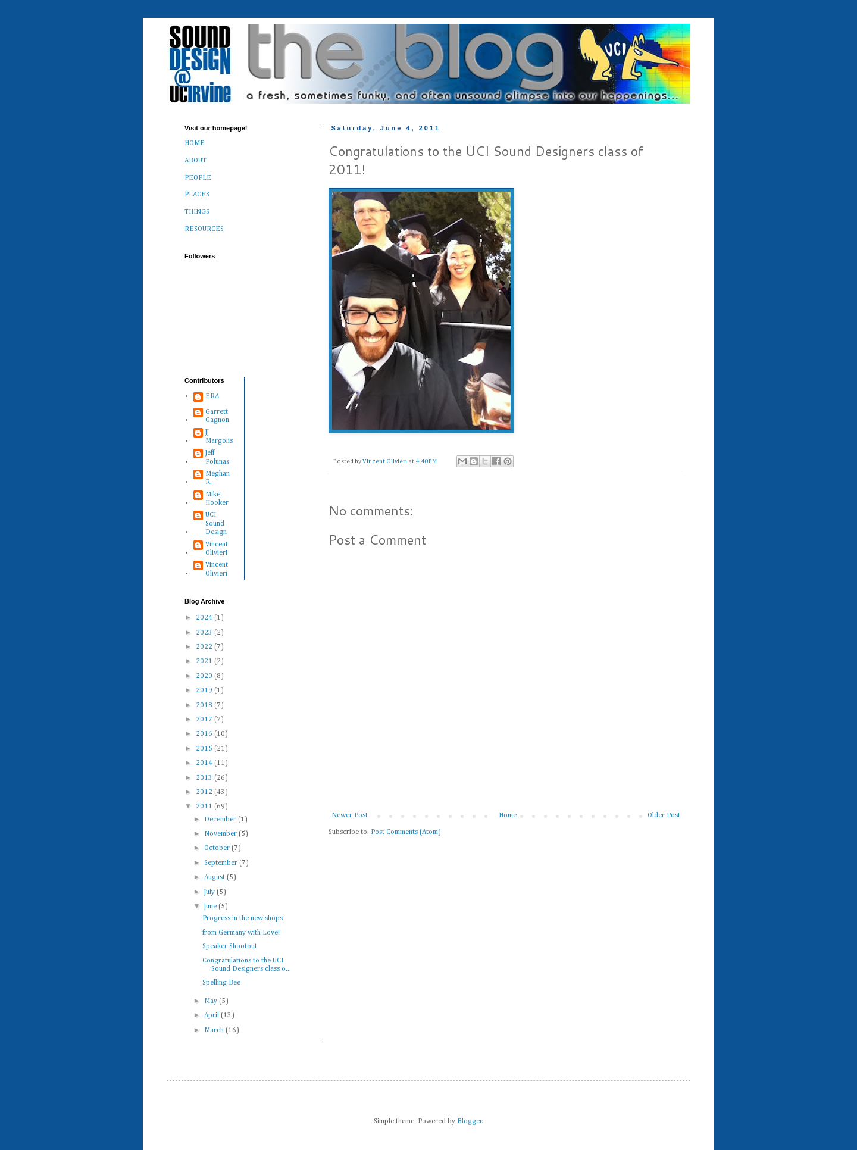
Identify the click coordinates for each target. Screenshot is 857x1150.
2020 (205, 676)
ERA (212, 396)
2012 (205, 792)
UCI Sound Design (216, 523)
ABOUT (195, 160)
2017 (205, 719)
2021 (205, 661)
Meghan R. (217, 478)
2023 (205, 632)
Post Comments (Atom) (406, 832)
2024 (205, 617)
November (221, 834)
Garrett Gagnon (217, 416)
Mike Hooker (217, 499)
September (221, 863)
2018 (205, 705)
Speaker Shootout (229, 946)
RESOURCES (204, 229)
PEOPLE (197, 178)
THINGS (196, 211)
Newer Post (349, 815)
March (215, 1030)
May (211, 1001)
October (218, 848)
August (215, 877)
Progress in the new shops (242, 918)
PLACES (196, 194)
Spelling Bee (221, 982)
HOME (194, 143)
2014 (205, 763)
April (212, 1015)
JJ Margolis (219, 436)
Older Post (664, 815)
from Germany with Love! (241, 932)
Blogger (469, 1121)
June (211, 906)
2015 (205, 748)
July (210, 892)
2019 (205, 690)
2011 (205, 806)
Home (508, 815)
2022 (205, 647)
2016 (205, 734)
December (221, 819)
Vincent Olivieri (216, 549)
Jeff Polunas (217, 457)
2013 (205, 778)
